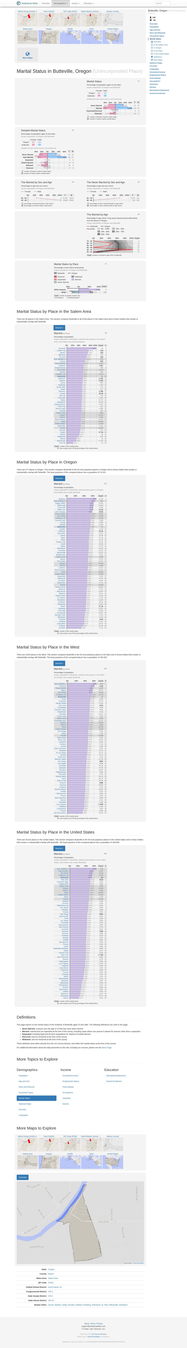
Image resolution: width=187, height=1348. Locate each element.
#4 (73, 182)
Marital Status (24, 1098)
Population (23, 1076)
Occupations (68, 1092)
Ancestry (22, 1109)
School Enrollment (114, 1081)
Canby (64, 1305)
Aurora (51, 1305)
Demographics (61, 3)
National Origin (25, 1104)
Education (89, 3)
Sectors (66, 1104)
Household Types (26, 1092)
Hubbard (78, 1305)
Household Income (70, 1076)
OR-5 (50, 1291)
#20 (105, 854)
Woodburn (123, 1305)
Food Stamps (68, 1087)
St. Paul (104, 1305)
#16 (105, 669)
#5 (139, 182)
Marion (51, 1274)
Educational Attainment (116, 1076)
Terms (92, 1323)
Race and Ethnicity (26, 1087)
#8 (106, 333)
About (86, 1323)
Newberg (87, 1305)
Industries (67, 1098)
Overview (46, 3)
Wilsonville (113, 1305)
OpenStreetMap (93, 1337)
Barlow (58, 1305)
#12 (105, 484)
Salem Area (53, 1278)
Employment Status (71, 1081)
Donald (71, 1305)
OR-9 (50, 1296)
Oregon (51, 1269)
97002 (50, 1283)
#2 (73, 130)
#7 (106, 264)
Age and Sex (24, 1081)
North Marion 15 (55, 1287)
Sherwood (96, 1305)
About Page (106, 1047)
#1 (139, 81)
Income (76, 3)
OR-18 (51, 1300)
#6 (139, 214)
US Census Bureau (98, 1334)
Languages (23, 1115)
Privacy (99, 1323)
